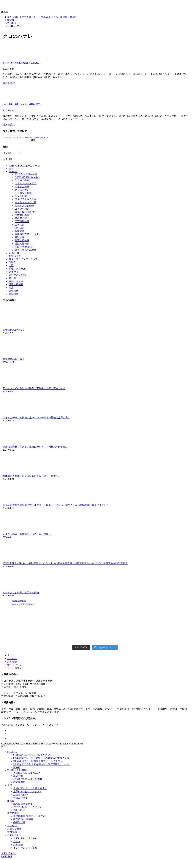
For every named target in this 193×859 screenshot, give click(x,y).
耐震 (11, 287)
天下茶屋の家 (22, 221)
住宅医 (12, 262)
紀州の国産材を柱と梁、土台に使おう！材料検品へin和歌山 (35, 446)
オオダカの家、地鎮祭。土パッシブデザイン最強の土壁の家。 (36, 417)
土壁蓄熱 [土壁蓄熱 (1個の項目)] (36, 137)
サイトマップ (14, 664)
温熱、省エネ (16, 281)
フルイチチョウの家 (25, 199)
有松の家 (19, 231)
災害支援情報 (16, 284)
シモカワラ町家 (23, 193)
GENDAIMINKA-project (27, 177)
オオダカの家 (22, 186)
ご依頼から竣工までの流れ (27, 779)
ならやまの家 (22, 180)
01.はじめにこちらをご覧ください (31, 755)
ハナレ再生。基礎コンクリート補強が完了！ (22, 104)
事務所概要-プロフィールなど (29, 816)
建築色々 (13, 271)
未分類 (12, 278)
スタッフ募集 (14, 828)
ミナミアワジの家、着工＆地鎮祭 (21, 592)
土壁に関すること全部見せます (30, 788)
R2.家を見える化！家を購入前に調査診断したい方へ (41, 764)
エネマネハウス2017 (25, 183)
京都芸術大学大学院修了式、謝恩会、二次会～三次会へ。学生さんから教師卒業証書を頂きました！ (57, 505)
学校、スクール (17, 268)
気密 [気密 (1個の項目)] (45, 137)
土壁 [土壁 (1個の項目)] (18, 137)
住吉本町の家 (22, 215)
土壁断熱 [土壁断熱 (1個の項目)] (26, 137)
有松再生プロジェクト (27, 234)
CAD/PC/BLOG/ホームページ (24, 165)
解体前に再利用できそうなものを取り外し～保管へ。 (32, 476)
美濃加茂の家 (22, 240)
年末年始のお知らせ (13, 330)
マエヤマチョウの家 (25, 202)
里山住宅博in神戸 (24, 247)
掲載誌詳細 (19, 822)
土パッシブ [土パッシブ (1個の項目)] (8, 137)
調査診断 (13, 291)
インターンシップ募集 (25, 847)
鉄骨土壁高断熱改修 (25, 250)
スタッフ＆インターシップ (23, 259)
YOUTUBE (14, 253)
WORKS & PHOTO (17, 770)
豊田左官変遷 (20, 798)
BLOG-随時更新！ (23, 803)
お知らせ (12, 661)
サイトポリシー (15, 668)
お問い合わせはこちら (25, 838)
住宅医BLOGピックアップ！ (28, 807)
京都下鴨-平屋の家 (25, 212)
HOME (16, 767)
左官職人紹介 (20, 794)
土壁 (11, 265)
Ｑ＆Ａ (16, 841)
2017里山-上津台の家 (26, 174)
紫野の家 (19, 237)
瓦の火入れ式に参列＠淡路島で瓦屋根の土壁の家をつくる (34, 388)
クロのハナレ (22, 189)
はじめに (12, 751)
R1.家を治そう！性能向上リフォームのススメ (38, 761)
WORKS (13, 171)
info (11, 168)
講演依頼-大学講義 (23, 819)
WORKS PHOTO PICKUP (26, 773)
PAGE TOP (6, 856)
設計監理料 (19, 782)
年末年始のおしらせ (13, 359)
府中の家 (19, 227)
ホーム (10, 655)
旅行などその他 (17, 275)
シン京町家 (21, 196)
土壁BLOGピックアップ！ (27, 791)
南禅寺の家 (21, 218)
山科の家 (19, 224)
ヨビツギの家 (22, 208)
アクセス (12, 658)
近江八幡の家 (22, 243)
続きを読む (9, 83)
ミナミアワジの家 (24, 205)
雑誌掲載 (13, 294)
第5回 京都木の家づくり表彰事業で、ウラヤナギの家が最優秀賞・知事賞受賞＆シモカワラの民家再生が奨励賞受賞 (65, 563)
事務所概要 (13, 813)
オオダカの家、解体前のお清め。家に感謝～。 (28, 534)
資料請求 (12, 832)
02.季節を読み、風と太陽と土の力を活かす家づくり (41, 758)
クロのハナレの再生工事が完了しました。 (21, 63)
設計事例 (18, 775)
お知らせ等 (15, 256)
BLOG (10, 801)
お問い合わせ (14, 835)
